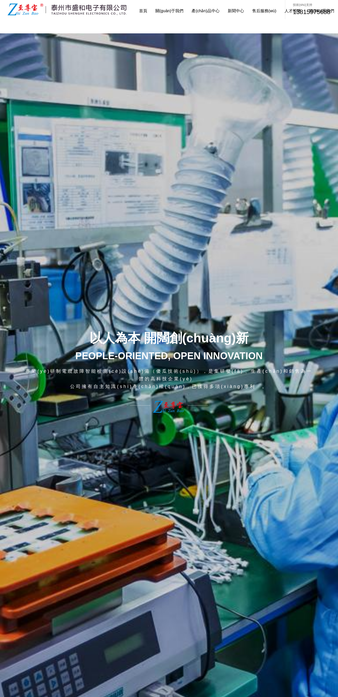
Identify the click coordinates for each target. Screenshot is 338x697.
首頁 (143, 11)
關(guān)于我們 (169, 11)
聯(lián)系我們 (321, 11)
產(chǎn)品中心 (205, 11)
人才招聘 (293, 11)
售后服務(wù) (264, 11)
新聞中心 (236, 11)
